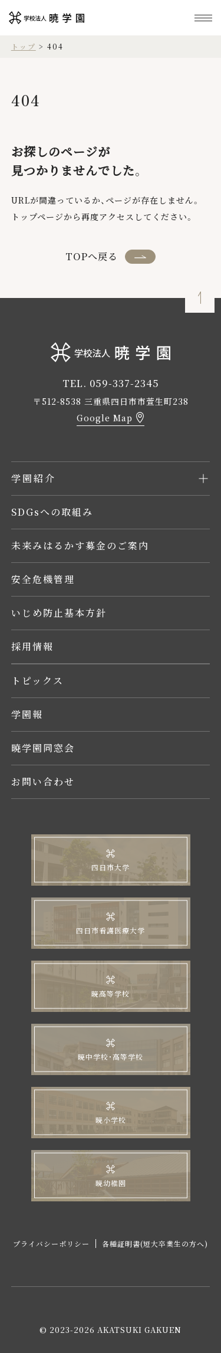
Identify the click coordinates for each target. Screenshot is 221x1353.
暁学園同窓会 (43, 748)
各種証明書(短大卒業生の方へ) (155, 1244)
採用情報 (32, 646)
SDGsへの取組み (52, 512)
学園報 (27, 714)
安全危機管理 (43, 579)
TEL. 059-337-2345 (110, 383)
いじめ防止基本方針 (59, 613)
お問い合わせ (43, 781)
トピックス (37, 680)
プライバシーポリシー (51, 1244)
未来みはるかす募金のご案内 (80, 545)
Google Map (105, 418)
